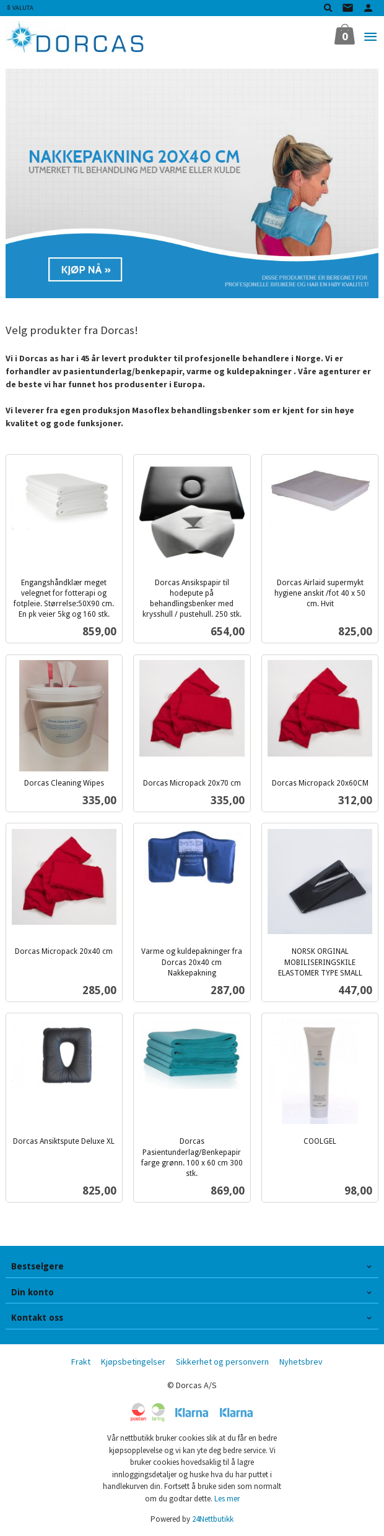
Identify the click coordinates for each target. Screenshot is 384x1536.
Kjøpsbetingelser (133, 1361)
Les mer (227, 1498)
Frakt (80, 1361)
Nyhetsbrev (301, 1361)
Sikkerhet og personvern (222, 1361)
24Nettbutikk (212, 1519)
